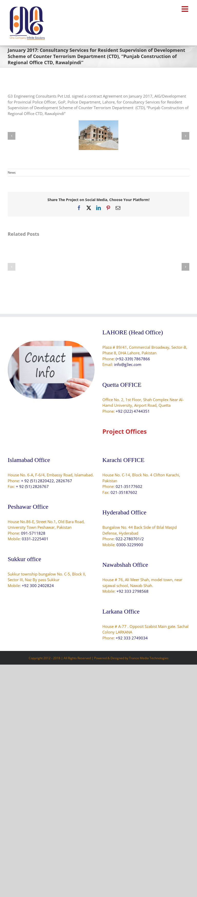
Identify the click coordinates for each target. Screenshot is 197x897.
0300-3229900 (129, 544)
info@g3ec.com (127, 364)
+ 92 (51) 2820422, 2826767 (46, 480)
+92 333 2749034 (132, 637)
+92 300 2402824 (38, 585)
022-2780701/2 (130, 538)
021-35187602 (124, 492)
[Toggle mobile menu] (185, 9)
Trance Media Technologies (149, 658)
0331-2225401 (35, 538)
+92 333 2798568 (132, 591)
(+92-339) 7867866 (133, 358)
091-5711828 (33, 533)
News (12, 172)
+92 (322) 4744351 (133, 411)
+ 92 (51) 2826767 (32, 486)
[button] (11, 136)
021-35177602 (129, 486)
